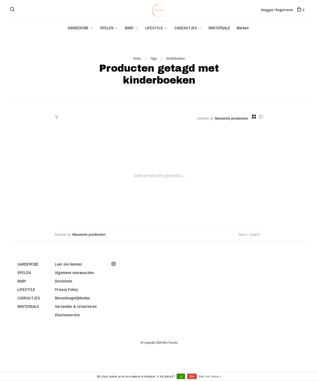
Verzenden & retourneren (76, 306)
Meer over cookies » (210, 377)
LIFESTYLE (154, 28)
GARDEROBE (78, 28)
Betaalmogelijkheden (72, 298)
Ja (180, 377)
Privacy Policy (66, 289)
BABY (129, 28)
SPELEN (107, 28)
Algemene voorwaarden (74, 272)
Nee (192, 377)
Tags (153, 58)
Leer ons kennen (68, 264)
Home (137, 58)
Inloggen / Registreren (277, 10)
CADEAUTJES (186, 28)
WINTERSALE (219, 28)
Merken (243, 28)
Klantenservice (67, 315)
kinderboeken (175, 58)
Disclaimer (64, 281)
